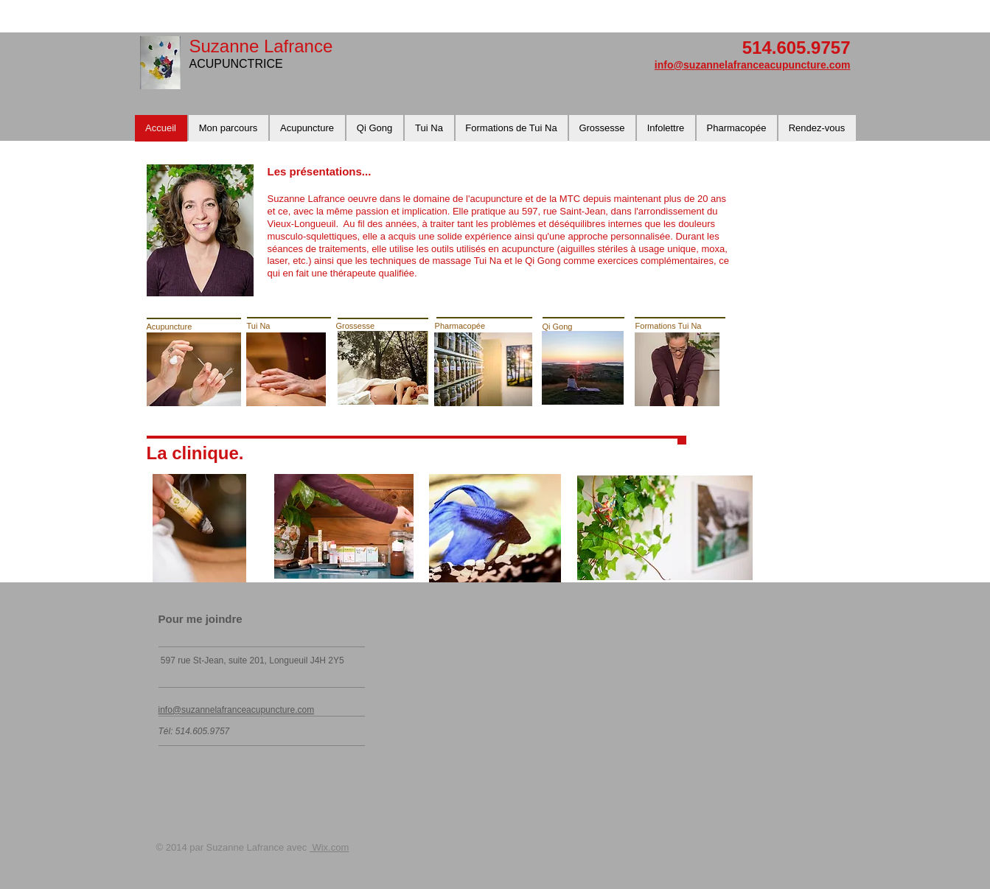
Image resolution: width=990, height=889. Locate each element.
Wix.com (329, 847)
